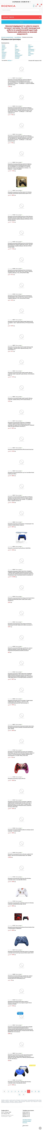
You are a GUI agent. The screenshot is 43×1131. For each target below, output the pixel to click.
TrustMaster (31, 53)
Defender (4, 47)
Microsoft (17, 50)
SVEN (29, 47)
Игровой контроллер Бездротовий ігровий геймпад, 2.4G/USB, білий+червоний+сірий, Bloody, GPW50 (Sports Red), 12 (21, 374)
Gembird (3, 55)
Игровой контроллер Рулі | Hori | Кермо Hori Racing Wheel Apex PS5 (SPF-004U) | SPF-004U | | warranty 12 (20, 624)
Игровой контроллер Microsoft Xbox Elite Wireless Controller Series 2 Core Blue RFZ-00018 (19, 1082)
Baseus (3, 44)
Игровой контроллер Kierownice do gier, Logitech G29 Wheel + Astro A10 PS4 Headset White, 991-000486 (20, 855)
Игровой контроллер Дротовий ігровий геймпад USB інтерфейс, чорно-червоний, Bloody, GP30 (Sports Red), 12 (21, 322)
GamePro (4, 53)
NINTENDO (17, 53)
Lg (15, 47)
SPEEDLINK (30, 46)
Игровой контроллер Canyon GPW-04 (16, 778)
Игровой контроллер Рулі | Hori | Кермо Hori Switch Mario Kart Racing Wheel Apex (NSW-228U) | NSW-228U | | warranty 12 (21, 599)
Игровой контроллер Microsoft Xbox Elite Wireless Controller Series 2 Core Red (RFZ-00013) (19, 879)
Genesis (3, 56)
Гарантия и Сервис (27, 1121)
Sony (29, 44)
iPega (16, 46)
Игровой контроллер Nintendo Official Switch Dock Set (20, 449)
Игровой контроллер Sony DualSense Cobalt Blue (19, 548)
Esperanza (4, 52)
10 (38, 1091)
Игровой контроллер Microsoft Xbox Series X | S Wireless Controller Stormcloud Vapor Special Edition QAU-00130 (21, 952)
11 (19, 1094)
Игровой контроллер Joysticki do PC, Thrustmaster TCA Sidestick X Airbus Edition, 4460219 (21, 524)
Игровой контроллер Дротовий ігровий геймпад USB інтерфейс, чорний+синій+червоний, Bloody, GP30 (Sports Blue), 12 (20, 348)
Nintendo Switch (18, 55)
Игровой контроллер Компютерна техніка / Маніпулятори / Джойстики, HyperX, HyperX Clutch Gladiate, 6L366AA (20, 1003)
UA (33, 5)
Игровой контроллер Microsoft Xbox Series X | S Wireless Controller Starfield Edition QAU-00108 (21, 903)
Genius (3, 58)
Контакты (25, 1122)
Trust (29, 52)
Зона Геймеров (17, 37)
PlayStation (17, 56)
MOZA (16, 52)
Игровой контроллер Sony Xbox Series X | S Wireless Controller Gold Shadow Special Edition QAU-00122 (20, 193)
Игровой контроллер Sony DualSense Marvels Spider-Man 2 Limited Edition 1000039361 (21, 928)
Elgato (3, 49)
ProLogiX (17, 58)
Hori (16, 44)
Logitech (17, 49)
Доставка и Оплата (27, 1119)
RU (33, 6)
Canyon (3, 46)
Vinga (29, 55)
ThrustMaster (31, 49)
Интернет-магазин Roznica (7, 37)
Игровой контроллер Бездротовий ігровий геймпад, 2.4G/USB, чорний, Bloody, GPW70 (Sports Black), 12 (20, 399)
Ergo (3, 50)
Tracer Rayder (31, 50)
